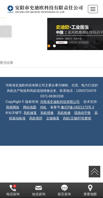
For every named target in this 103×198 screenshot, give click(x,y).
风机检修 (64, 113)
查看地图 (90, 190)
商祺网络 (12, 107)
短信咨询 (38, 190)
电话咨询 (13, 190)
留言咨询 (64, 190)
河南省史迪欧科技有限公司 (60, 102)
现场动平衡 (82, 113)
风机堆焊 (35, 118)
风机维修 (47, 113)
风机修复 (30, 113)
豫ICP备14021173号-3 (77, 107)
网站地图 (29, 107)
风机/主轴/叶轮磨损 (77, 118)
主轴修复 (52, 118)
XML (43, 107)
